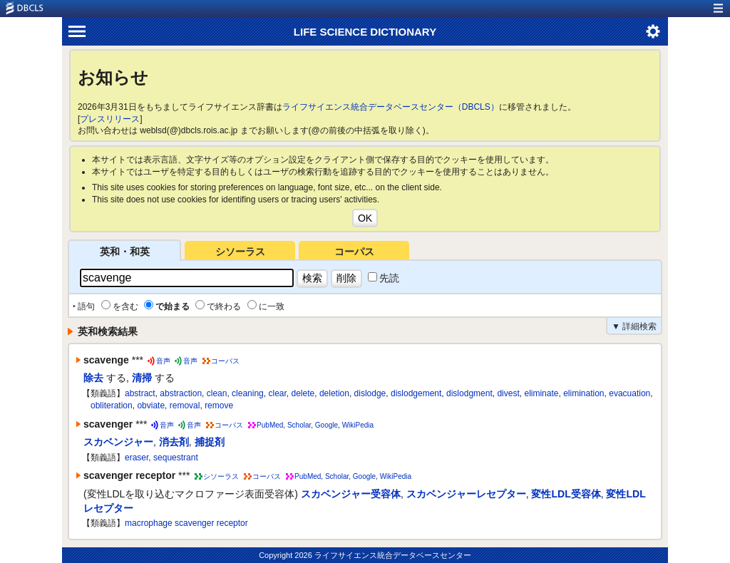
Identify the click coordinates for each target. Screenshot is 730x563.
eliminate (541, 393)
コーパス (354, 251)
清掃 (142, 377)
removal (185, 405)
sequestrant (175, 458)
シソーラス (240, 251)
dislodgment (469, 393)
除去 (93, 377)
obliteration (112, 405)
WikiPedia (358, 425)
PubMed (270, 425)
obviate (151, 405)
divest (508, 393)
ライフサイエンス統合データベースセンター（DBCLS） (390, 107)
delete (303, 393)
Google (326, 425)
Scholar (299, 425)
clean (217, 393)
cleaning (248, 393)
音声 (163, 361)
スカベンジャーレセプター (466, 494)
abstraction (181, 393)
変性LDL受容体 (565, 494)
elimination (583, 393)
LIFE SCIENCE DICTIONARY (365, 32)
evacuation (629, 393)
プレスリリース (110, 119)
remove (219, 405)
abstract (140, 393)
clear (277, 393)
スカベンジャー (118, 442)
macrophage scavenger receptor (186, 523)
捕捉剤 (210, 442)
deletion (334, 393)
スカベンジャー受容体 (351, 494)
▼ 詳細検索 (634, 326)
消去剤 (174, 442)
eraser (136, 458)
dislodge (370, 393)
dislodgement (416, 393)
